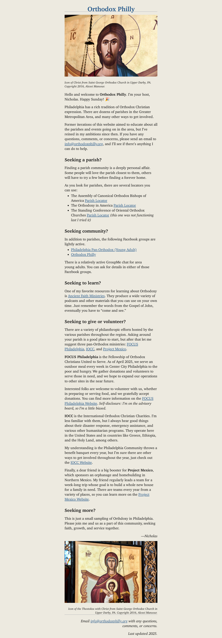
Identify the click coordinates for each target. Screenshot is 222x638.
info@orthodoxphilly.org (84, 143)
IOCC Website (81, 461)
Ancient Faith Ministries (86, 295)
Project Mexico (114, 348)
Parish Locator (96, 199)
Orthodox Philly (83, 253)
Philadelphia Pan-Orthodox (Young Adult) (104, 248)
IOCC (90, 348)
